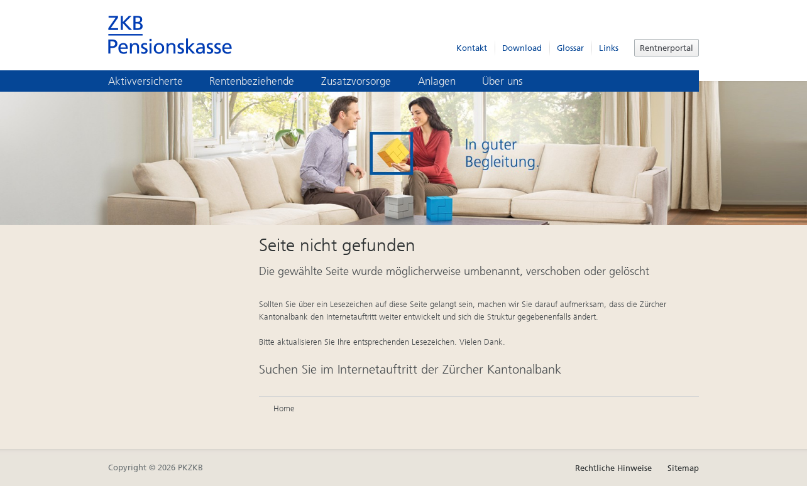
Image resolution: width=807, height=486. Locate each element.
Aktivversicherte (154, 81)
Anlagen (445, 81)
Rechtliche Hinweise (613, 468)
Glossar (570, 48)
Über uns (511, 81)
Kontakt (471, 48)
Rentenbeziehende (260, 81)
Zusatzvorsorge (365, 81)
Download (522, 48)
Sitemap (683, 468)
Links (608, 48)
